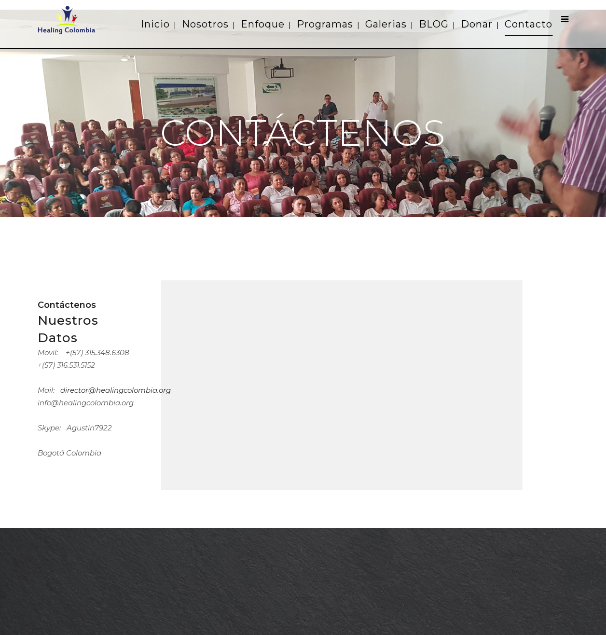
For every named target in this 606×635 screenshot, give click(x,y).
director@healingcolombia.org (115, 390)
